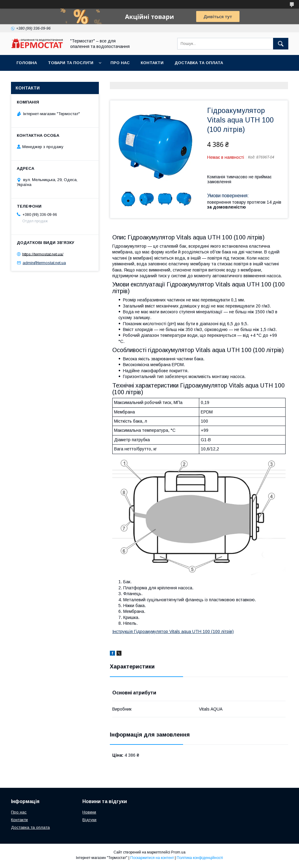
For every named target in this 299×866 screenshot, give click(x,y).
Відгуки (89, 819)
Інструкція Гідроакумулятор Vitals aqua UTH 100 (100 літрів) (173, 631)
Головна (26, 62)
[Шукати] (280, 43)
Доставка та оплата (199, 62)
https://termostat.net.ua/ (42, 254)
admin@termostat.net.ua (44, 262)
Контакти (152, 62)
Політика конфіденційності (200, 858)
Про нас (120, 62)
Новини (89, 812)
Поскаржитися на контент (152, 858)
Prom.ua (178, 852)
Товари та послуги (70, 62)
